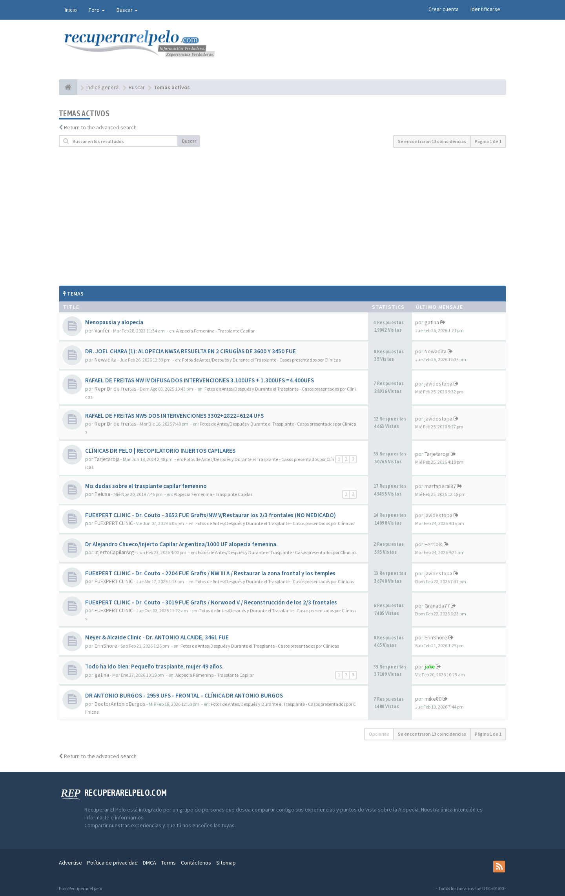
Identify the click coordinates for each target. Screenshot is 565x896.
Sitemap (226, 862)
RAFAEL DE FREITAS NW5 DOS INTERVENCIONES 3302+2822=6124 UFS (174, 415)
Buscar (127, 9)
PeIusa (102, 494)
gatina (432, 322)
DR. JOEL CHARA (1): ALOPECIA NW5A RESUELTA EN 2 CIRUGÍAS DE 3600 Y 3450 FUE (190, 351)
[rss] (499, 866)
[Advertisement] (282, 217)
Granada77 (437, 605)
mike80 (433, 698)
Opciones (379, 734)
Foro (97, 9)
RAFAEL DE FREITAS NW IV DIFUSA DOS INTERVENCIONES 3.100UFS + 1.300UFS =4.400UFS (199, 380)
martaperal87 (440, 486)
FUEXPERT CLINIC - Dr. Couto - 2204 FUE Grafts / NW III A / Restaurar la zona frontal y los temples (210, 573)
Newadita (106, 359)
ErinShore (106, 645)
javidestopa (438, 383)
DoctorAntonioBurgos (120, 703)
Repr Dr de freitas (116, 388)
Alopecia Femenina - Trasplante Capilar (215, 331)
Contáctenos (196, 862)
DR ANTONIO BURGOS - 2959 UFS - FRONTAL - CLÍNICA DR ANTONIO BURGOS (184, 695)
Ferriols (434, 544)
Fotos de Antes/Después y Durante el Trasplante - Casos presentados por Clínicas (261, 360)
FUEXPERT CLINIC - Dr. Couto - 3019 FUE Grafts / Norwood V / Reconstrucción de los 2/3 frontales (211, 602)
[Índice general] (68, 87)
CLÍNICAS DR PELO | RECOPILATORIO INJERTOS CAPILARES (160, 450)
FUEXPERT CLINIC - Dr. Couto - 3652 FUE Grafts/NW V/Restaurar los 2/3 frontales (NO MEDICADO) (210, 515)
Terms (168, 862)
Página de (488, 141)
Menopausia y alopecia (114, 322)
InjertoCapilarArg (114, 552)
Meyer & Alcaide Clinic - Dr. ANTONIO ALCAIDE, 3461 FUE (157, 637)
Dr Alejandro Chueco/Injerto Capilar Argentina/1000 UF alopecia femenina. (181, 544)
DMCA (149, 862)
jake (430, 666)
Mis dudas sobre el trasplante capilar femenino (146, 486)
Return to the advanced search (100, 127)
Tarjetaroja (107, 459)
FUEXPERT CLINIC (114, 523)
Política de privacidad (112, 862)
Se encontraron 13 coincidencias (432, 141)
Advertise (70, 862)
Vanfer (102, 330)
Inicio (71, 9)
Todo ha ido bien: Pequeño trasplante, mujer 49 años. (154, 666)
